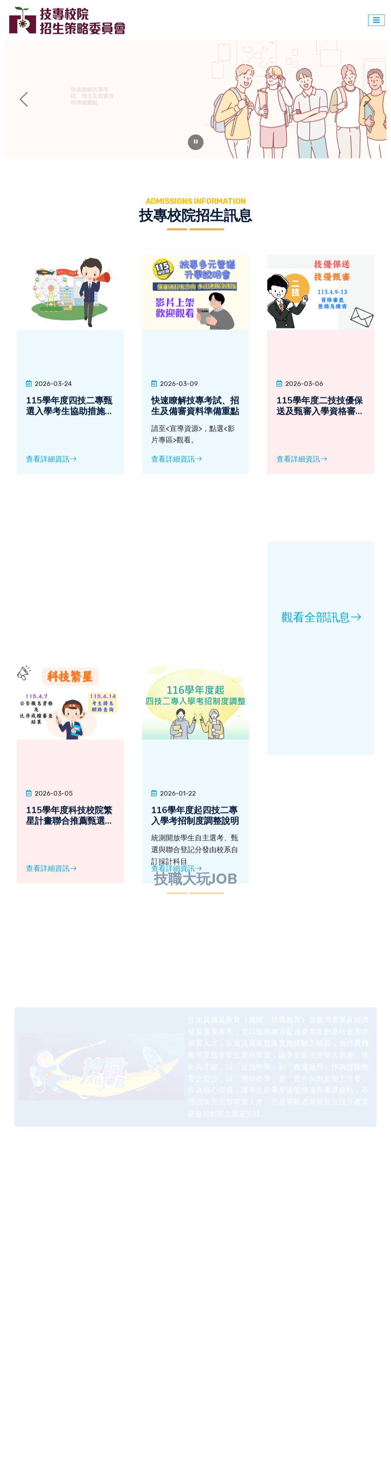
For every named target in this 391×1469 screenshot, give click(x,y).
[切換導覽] (376, 20)
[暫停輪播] (195, 142)
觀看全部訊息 (321, 791)
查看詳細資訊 (51, 547)
